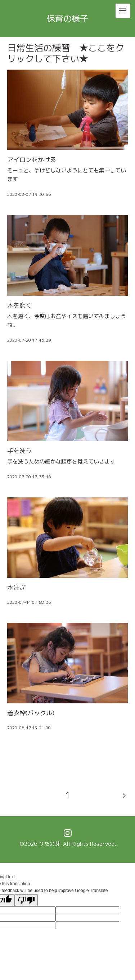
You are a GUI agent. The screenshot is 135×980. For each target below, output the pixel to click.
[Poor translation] (26, 900)
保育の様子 (67, 18)
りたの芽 (49, 844)
